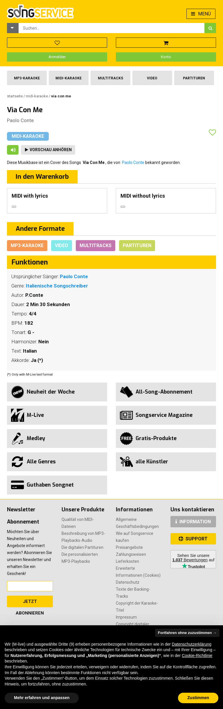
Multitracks (110, 78)
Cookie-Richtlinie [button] (197, 655)
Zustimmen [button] (198, 697)
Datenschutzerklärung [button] (191, 644)
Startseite (15, 96)
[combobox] (111, 28)
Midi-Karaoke (68, 78)
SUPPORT (193, 539)
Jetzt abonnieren (30, 603)
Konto (166, 57)
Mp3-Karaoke (27, 78)
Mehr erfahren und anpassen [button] (41, 697)
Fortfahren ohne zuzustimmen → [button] (187, 633)
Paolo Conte (20, 120)
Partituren (194, 78)
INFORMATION (193, 521)
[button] (13, 28)
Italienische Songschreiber (57, 286)
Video (152, 78)
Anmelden (57, 57)
